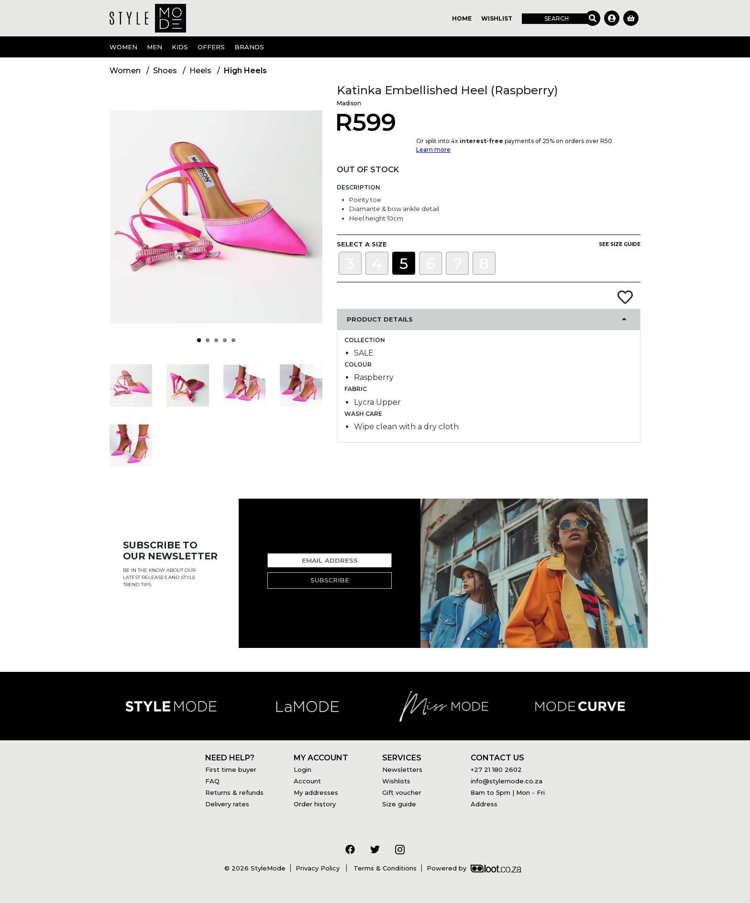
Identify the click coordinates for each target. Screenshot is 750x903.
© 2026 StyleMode (255, 868)
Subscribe (329, 580)
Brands (249, 47)
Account (307, 781)
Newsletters (402, 769)
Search (556, 18)
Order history (315, 804)
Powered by (474, 868)
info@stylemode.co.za (506, 781)
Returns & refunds (234, 792)
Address (484, 804)
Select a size (362, 244)
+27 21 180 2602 (496, 769)
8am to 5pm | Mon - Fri (508, 792)
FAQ (212, 781)
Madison (349, 103)
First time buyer (230, 769)
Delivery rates (227, 804)
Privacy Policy (319, 868)
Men (154, 47)
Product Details (380, 319)
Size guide (399, 804)
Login (302, 769)
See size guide (619, 244)
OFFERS (211, 47)
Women (123, 47)
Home (462, 18)
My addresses (316, 792)
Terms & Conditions (384, 868)
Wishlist (496, 18)
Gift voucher (401, 792)
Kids (180, 47)
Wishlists (396, 781)
